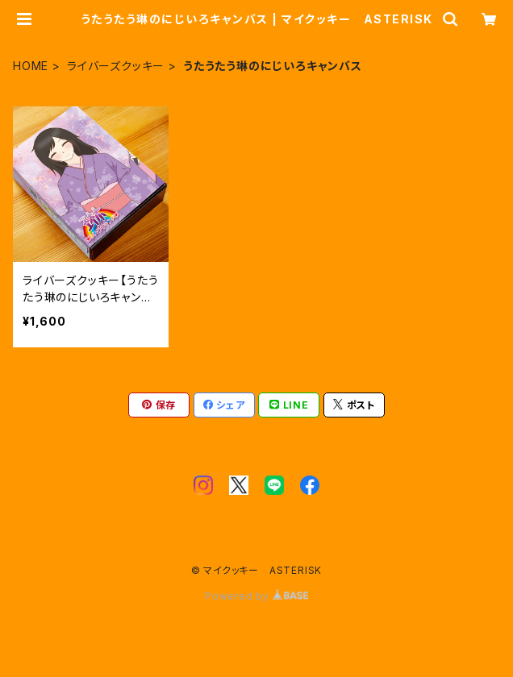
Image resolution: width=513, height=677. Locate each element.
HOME (30, 66)
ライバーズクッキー (116, 66)
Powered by (256, 596)
